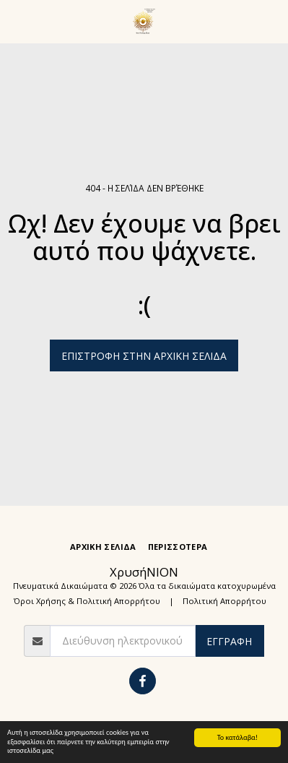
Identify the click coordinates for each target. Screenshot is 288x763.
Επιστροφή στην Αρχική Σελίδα (144, 356)
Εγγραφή (229, 641)
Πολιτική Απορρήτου (224, 600)
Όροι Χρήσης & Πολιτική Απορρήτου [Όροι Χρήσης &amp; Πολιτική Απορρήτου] (87, 600)
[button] (16, 20)
